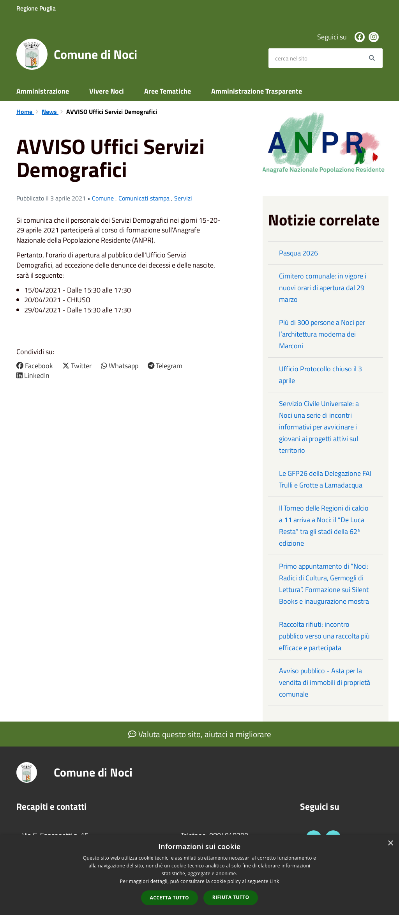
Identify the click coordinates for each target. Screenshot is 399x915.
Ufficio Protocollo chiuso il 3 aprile (320, 375)
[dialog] (199, 875)
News (50, 111)
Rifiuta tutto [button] (230, 897)
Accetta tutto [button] (169, 897)
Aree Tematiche (167, 91)
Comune (103, 198)
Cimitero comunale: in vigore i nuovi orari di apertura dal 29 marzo (322, 288)
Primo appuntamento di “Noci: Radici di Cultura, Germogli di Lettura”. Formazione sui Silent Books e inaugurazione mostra (324, 583)
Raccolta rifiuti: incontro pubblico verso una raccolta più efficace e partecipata (324, 636)
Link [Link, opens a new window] (274, 881)
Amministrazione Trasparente (256, 91)
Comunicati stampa (144, 198)
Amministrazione (42, 91)
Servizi (183, 198)
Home (25, 111)
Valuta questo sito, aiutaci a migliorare (199, 734)
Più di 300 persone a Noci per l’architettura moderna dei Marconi (322, 334)
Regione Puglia (36, 8)
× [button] (390, 843)
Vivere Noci (106, 91)
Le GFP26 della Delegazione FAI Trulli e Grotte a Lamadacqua (325, 479)
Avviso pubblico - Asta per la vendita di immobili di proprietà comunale (324, 682)
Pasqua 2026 (298, 253)
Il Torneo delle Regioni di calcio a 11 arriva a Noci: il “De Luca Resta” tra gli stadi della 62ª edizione (324, 525)
